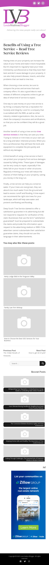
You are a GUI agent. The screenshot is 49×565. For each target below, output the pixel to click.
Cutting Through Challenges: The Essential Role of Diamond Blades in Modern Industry (24, 459)
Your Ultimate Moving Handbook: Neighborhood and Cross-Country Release (26, 407)
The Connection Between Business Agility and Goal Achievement (27, 424)
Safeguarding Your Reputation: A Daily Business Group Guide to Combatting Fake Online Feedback (26, 390)
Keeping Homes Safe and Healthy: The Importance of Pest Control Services (25, 442)
